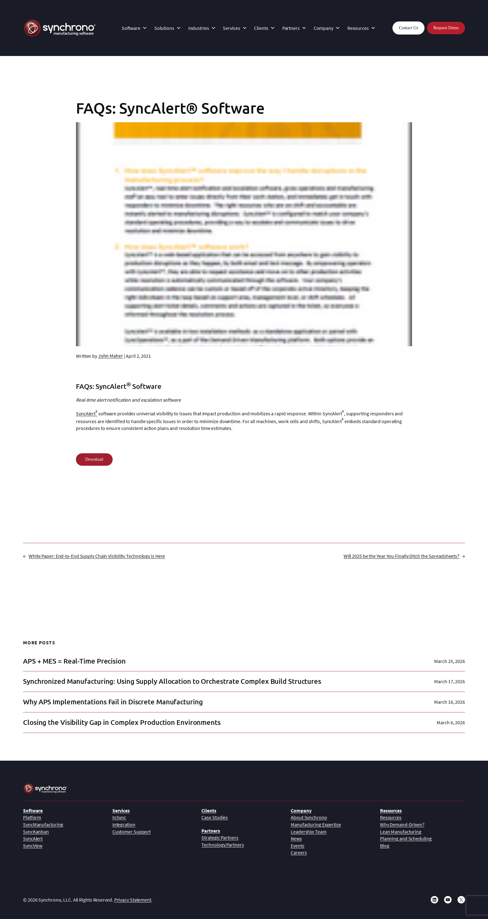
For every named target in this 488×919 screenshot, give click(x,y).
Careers (299, 852)
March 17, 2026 (449, 681)
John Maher (110, 355)
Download (94, 459)
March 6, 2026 (451, 722)
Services (235, 28)
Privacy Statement (132, 900)
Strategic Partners (219, 837)
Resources (361, 28)
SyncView (32, 845)
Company (327, 28)
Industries (202, 28)
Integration (123, 824)
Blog (384, 845)
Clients (264, 28)
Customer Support (131, 831)
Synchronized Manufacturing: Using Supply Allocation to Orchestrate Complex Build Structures (172, 681)
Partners (294, 28)
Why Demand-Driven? (402, 824)
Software (134, 28)
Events (297, 845)
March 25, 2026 (449, 661)
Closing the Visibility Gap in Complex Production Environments (122, 722)
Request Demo (446, 28)
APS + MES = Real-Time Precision (74, 661)
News (296, 838)
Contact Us (408, 28)
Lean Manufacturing (400, 831)
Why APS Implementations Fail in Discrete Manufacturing (113, 702)
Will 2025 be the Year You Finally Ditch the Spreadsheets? (401, 556)
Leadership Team (308, 831)
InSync (119, 817)
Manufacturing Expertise (316, 824)
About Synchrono (309, 817)
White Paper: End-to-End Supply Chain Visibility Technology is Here (97, 556)
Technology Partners (222, 845)
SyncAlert (86, 413)
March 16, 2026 (449, 702)
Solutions (167, 28)
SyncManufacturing (43, 824)
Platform (32, 817)
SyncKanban (36, 831)
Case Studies (214, 817)
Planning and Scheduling (406, 838)
